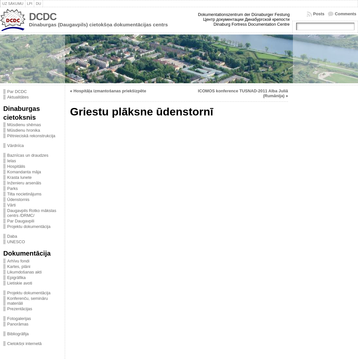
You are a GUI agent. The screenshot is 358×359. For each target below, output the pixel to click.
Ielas (11, 160)
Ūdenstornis (18, 199)
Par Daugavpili (20, 221)
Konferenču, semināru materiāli (27, 301)
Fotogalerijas (19, 318)
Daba (12, 236)
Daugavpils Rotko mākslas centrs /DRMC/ (31, 213)
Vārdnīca (15, 145)
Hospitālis (16, 166)
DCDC (43, 16)
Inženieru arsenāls (24, 182)
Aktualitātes (18, 97)
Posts (318, 13)
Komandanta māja (24, 171)
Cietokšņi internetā (24, 343)
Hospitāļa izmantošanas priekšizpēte (110, 90)
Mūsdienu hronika (23, 130)
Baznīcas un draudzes (27, 155)
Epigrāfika (16, 277)
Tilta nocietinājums (24, 194)
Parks (12, 188)
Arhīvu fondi (18, 261)
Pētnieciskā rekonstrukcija (31, 135)
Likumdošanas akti (24, 272)
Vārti (11, 205)
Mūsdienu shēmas (24, 124)
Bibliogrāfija (18, 333)
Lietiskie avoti (19, 283)
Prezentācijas (19, 308)
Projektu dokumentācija (28, 226)
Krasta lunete (19, 177)
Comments (345, 13)
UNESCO (16, 241)
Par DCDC (17, 91)
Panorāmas (17, 324)
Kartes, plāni (18, 266)
